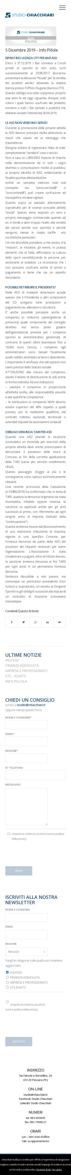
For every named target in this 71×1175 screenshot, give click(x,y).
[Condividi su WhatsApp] (35, 622)
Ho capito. (57, 1169)
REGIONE (11, 944)
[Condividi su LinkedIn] (47, 622)
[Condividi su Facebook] (11, 622)
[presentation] (34, 854)
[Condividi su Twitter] (23, 622)
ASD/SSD (12, 660)
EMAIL (9, 926)
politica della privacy (26, 1009)
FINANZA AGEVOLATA (22, 665)
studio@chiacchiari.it (31, 705)
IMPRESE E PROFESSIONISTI (26, 670)
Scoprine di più (43, 1169)
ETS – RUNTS (15, 676)
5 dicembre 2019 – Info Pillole (31, 50)
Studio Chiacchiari (42, 1099)
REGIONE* (11, 750)
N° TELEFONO (14, 767)
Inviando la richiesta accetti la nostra (38, 836)
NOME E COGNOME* (18, 717)
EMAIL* (9, 734)
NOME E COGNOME (17, 909)
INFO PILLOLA (16, 681)
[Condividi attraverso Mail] (60, 622)
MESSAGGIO (13, 784)
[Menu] (60, 7)
